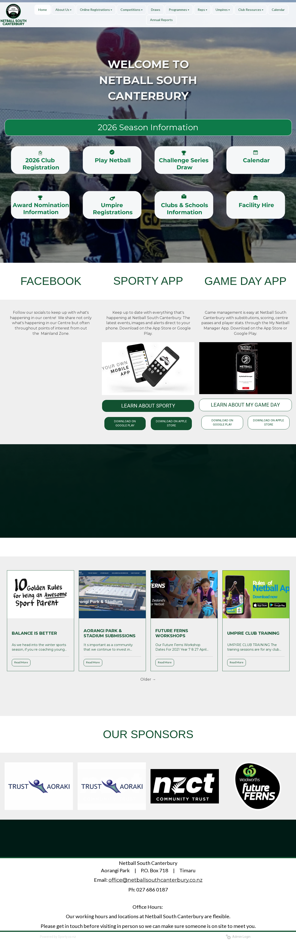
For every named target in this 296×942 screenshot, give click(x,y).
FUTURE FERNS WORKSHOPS (171, 633)
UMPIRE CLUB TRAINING (253, 633)
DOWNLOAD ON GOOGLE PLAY (125, 423)
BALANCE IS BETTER (34, 633)
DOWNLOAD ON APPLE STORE (171, 423)
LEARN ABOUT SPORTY (148, 406)
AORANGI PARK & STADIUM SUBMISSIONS (110, 633)
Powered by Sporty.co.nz (58, 937)
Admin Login (238, 937)
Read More (21, 662)
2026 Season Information (148, 127)
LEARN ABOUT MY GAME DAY (245, 405)
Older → (148, 679)
